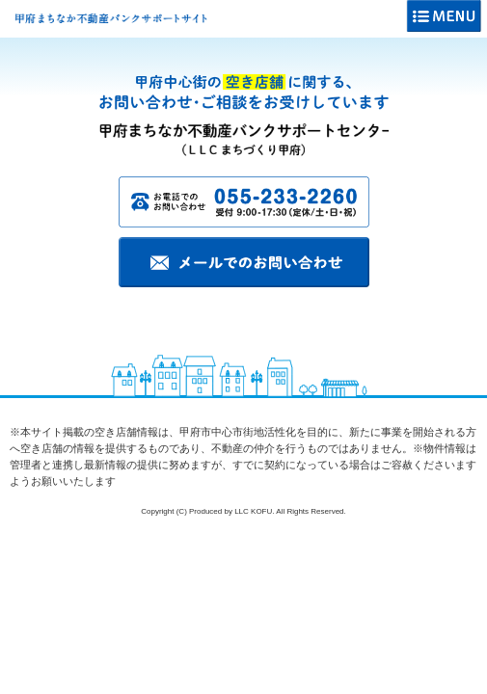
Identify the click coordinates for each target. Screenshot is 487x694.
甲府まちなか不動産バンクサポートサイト (111, 19)
